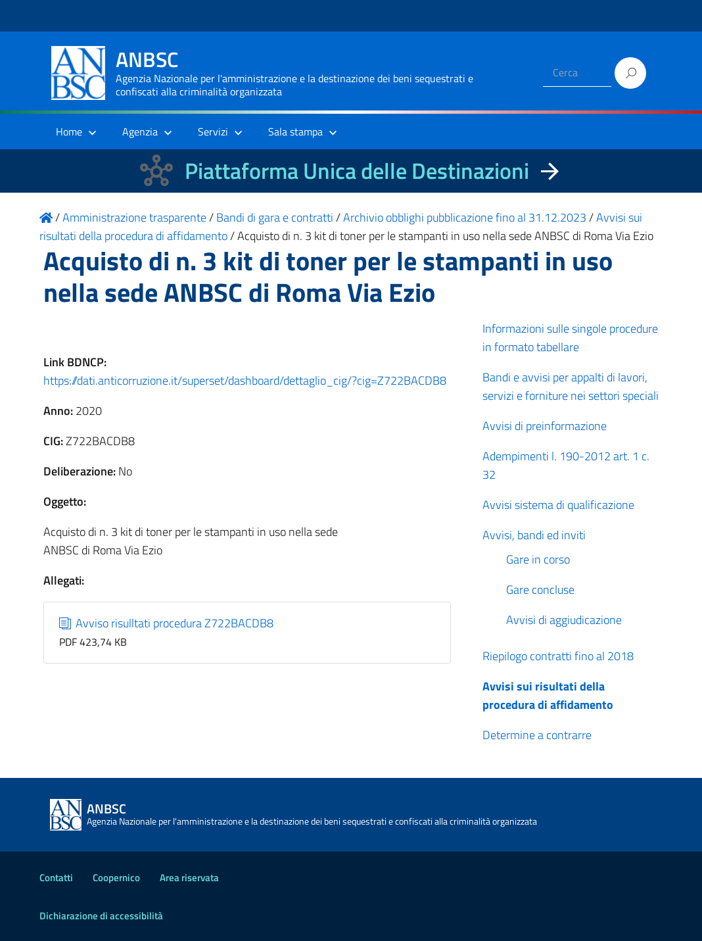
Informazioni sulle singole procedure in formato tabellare (570, 338)
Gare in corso (538, 559)
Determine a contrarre (537, 735)
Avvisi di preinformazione (544, 426)
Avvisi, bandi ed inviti (534, 535)
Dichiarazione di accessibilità (101, 915)
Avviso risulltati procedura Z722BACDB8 (166, 623)
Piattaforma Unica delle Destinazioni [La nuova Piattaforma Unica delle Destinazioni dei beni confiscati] (357, 170)
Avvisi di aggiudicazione (564, 620)
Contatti (56, 877)
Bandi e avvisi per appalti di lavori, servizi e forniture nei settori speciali (570, 386)
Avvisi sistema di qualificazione (558, 505)
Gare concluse (540, 589)
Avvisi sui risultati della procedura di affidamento (547, 695)
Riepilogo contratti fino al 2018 (558, 656)
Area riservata (189, 877)
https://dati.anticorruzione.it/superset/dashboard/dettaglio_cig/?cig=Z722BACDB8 (244, 380)
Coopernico (116, 877)
